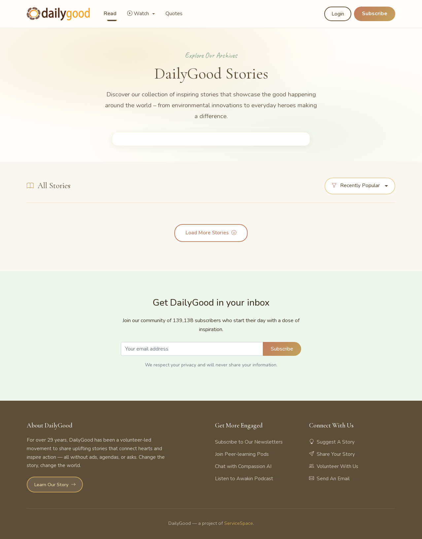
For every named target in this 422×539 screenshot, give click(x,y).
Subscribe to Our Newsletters (249, 442)
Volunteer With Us (333, 466)
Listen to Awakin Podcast (244, 478)
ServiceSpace (238, 523)
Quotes (174, 13)
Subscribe (374, 13)
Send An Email (329, 478)
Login (338, 13)
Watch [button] (138, 13)
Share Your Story (332, 454)
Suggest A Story (332, 442)
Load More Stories (211, 233)
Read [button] (110, 13)
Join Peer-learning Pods (242, 454)
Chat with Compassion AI (243, 466)
